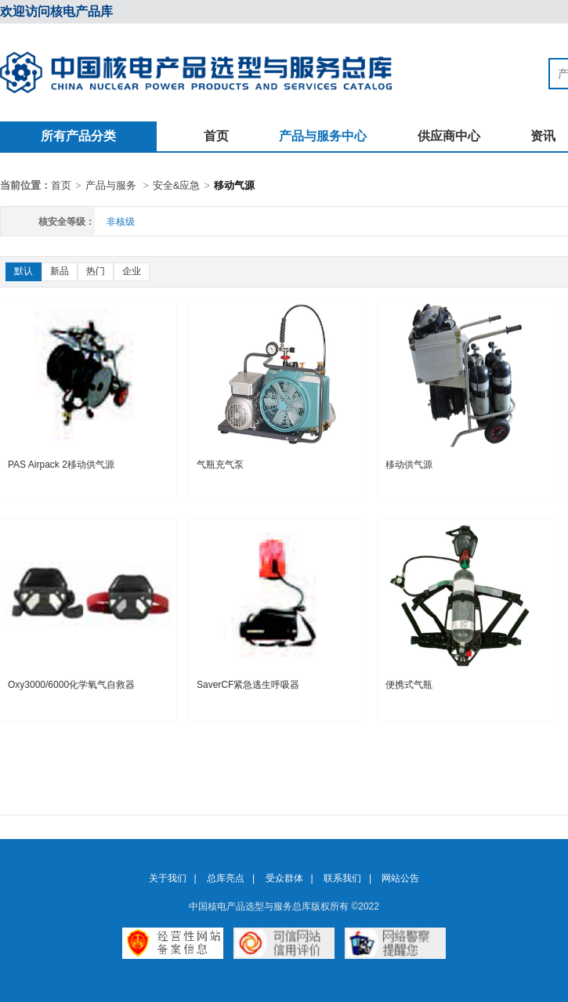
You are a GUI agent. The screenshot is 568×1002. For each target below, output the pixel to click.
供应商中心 (449, 136)
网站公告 (400, 878)
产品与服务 (110, 185)
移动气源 (234, 185)
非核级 (121, 221)
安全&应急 (177, 185)
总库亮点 (225, 878)
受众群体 (284, 878)
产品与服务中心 (323, 136)
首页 (216, 136)
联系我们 (342, 878)
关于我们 (167, 878)
